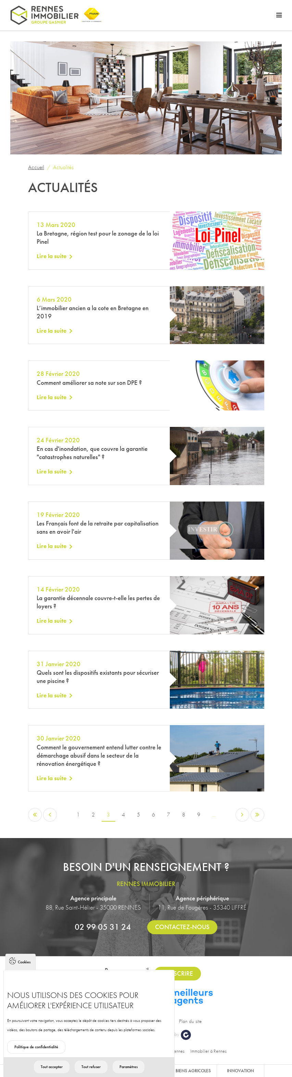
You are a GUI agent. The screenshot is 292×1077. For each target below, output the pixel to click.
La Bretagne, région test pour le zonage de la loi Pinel (98, 237)
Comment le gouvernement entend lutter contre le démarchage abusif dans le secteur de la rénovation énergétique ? (99, 755)
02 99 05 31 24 (103, 926)
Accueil (36, 167)
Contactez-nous (182, 927)
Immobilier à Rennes (208, 1051)
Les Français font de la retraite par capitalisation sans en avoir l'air (97, 527)
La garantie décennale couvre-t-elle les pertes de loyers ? (98, 602)
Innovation (240, 1071)
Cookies (24, 976)
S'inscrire (177, 973)
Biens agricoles (193, 1071)
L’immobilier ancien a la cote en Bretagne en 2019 (93, 312)
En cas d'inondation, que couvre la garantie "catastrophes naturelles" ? (92, 452)
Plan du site (190, 1021)
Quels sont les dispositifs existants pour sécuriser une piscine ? (98, 676)
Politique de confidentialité (36, 1061)
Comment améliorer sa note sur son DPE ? (89, 382)
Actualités (63, 167)
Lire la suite (51, 256)
